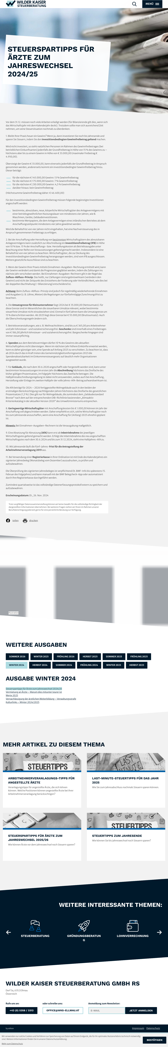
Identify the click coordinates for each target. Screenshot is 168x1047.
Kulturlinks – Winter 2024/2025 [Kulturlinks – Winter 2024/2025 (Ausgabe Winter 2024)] (23, 702)
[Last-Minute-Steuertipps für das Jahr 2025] (126, 781)
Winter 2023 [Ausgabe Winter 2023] (116, 665)
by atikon (10, 1029)
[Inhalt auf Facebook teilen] (14, 520)
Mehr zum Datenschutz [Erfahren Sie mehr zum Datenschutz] (12, 1044)
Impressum (138, 1028)
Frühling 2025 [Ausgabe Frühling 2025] (142, 656)
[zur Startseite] (26, 9)
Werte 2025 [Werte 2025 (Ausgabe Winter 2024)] (12, 695)
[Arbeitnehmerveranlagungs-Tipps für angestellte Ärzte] (42, 781)
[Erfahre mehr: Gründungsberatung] (84, 932)
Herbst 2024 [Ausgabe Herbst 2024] (40, 665)
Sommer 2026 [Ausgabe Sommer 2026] (17, 656)
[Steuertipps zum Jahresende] (126, 837)
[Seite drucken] (32, 520)
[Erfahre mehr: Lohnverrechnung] (133, 930)
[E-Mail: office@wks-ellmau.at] (63, 1010)
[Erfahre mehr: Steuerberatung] (35, 930)
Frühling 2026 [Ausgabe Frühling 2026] (67, 656)
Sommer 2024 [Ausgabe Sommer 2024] (65, 665)
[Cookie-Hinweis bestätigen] (154, 1040)
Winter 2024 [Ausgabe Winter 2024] (16, 665)
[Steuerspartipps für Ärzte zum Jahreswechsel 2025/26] (42, 837)
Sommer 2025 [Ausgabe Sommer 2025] (116, 656)
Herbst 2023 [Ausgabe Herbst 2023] (139, 665)
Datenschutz (153, 1028)
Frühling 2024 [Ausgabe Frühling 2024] (91, 665)
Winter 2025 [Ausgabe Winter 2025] (41, 656)
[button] (21, 1010)
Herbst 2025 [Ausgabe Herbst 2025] (91, 656)
